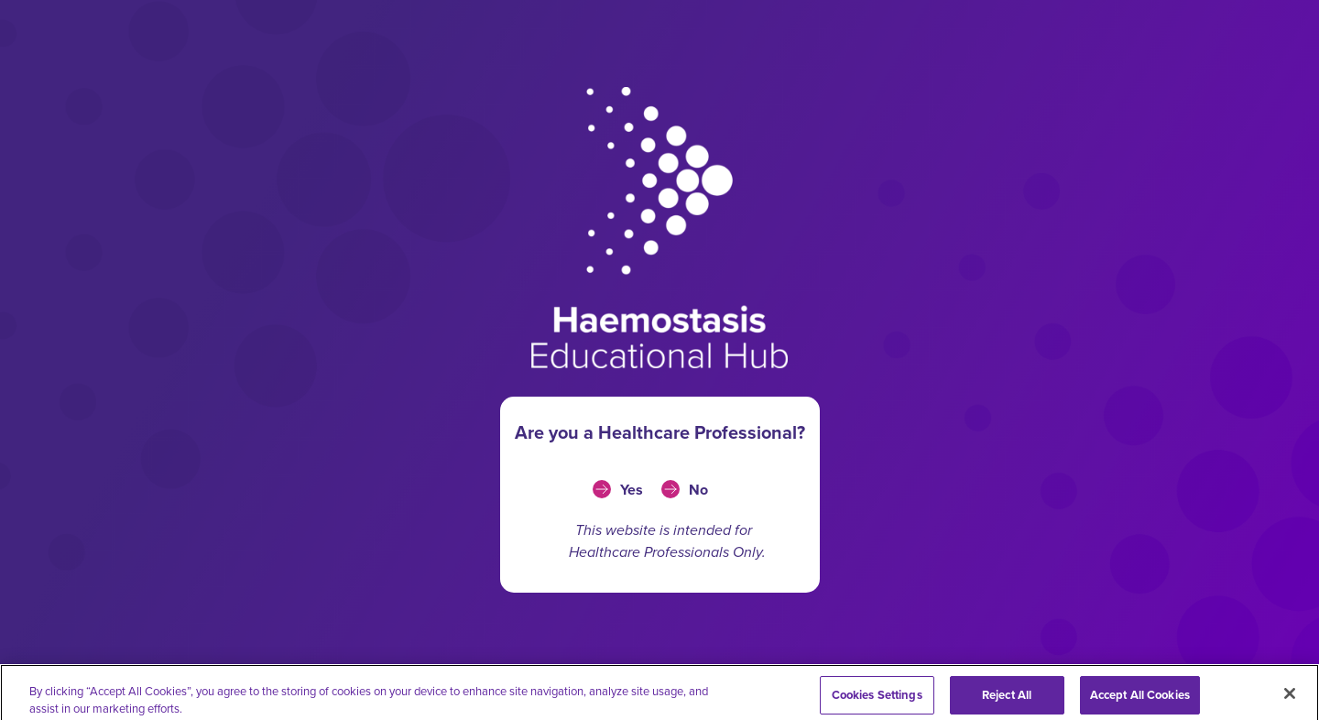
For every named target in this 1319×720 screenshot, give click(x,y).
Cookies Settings (877, 700)
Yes (631, 489)
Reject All (1006, 700)
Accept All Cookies (1140, 700)
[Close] (1290, 699)
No (698, 489)
